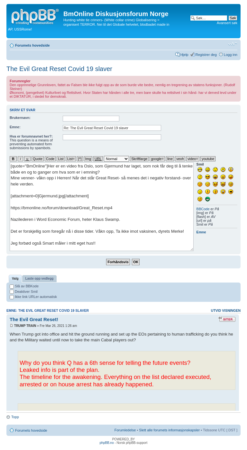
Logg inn (230, 55)
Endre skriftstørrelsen (232, 44)
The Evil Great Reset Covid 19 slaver (59, 68)
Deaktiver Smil (24, 291)
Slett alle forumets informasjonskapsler (169, 430)
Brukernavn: (20, 118)
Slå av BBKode (24, 286)
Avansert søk (227, 23)
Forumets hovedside (32, 45)
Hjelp (184, 55)
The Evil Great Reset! (34, 319)
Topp (15, 417)
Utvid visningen (226, 310)
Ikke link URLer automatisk (33, 297)
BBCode (203, 209)
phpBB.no (107, 443)
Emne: (15, 127)
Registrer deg (206, 55)
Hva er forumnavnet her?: (31, 136)
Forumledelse (125, 430)
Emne (201, 232)
